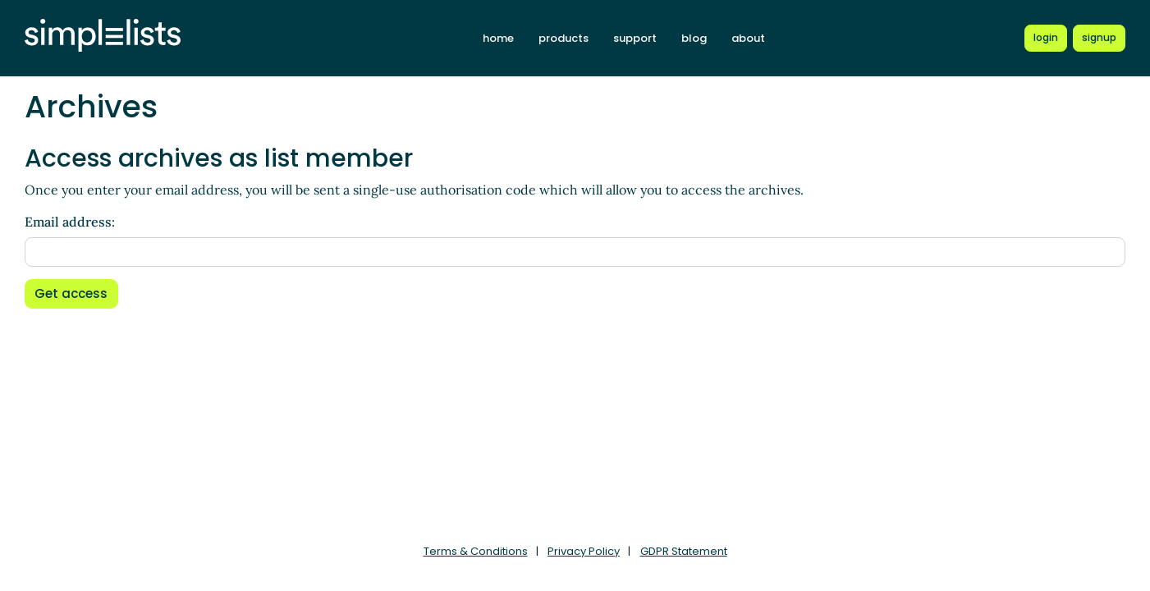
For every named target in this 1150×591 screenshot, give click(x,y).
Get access (71, 293)
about (748, 38)
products (563, 38)
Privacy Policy (584, 551)
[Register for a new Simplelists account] (1099, 38)
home (498, 38)
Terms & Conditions (476, 551)
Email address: (70, 221)
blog (694, 38)
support (635, 38)
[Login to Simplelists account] (1045, 38)
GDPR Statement (683, 551)
